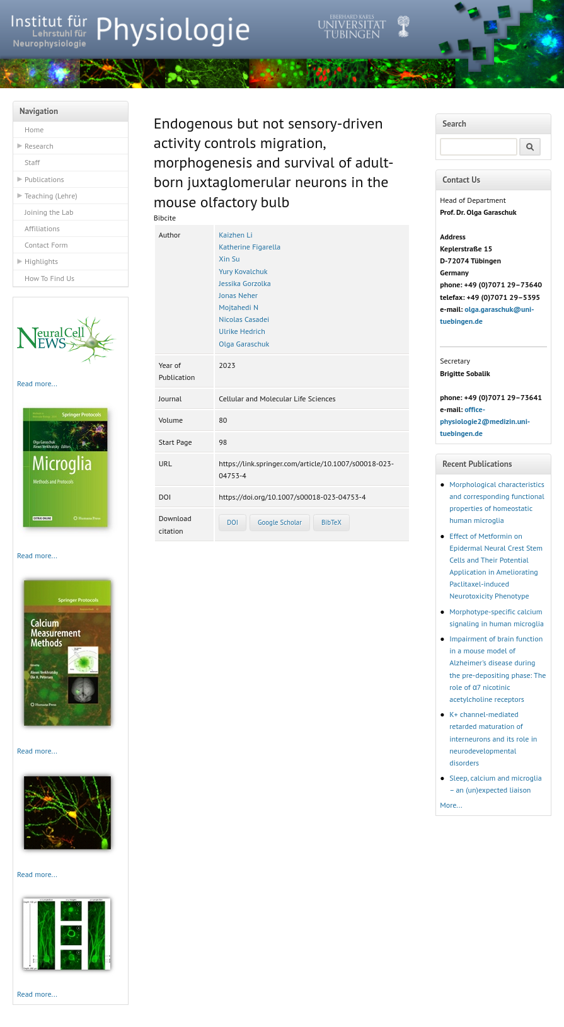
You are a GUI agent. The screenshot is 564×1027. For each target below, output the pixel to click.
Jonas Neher (238, 295)
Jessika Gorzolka (244, 283)
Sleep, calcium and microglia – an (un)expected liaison (495, 784)
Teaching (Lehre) (51, 195)
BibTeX (331, 522)
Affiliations (42, 228)
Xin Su (229, 258)
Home (34, 129)
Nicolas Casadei (244, 319)
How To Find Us (49, 278)
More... (451, 805)
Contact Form (46, 245)
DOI (232, 522)
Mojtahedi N (238, 307)
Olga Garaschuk (244, 343)
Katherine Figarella (249, 246)
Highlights (41, 261)
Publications (44, 179)
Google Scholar (280, 522)
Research (39, 146)
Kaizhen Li (235, 234)
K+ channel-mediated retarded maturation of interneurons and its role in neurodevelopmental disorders (493, 738)
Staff (32, 162)
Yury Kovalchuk (243, 271)
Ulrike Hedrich (242, 331)
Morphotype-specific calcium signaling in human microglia (496, 617)
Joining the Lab (49, 212)
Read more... (37, 383)
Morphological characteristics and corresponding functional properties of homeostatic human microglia (496, 502)
